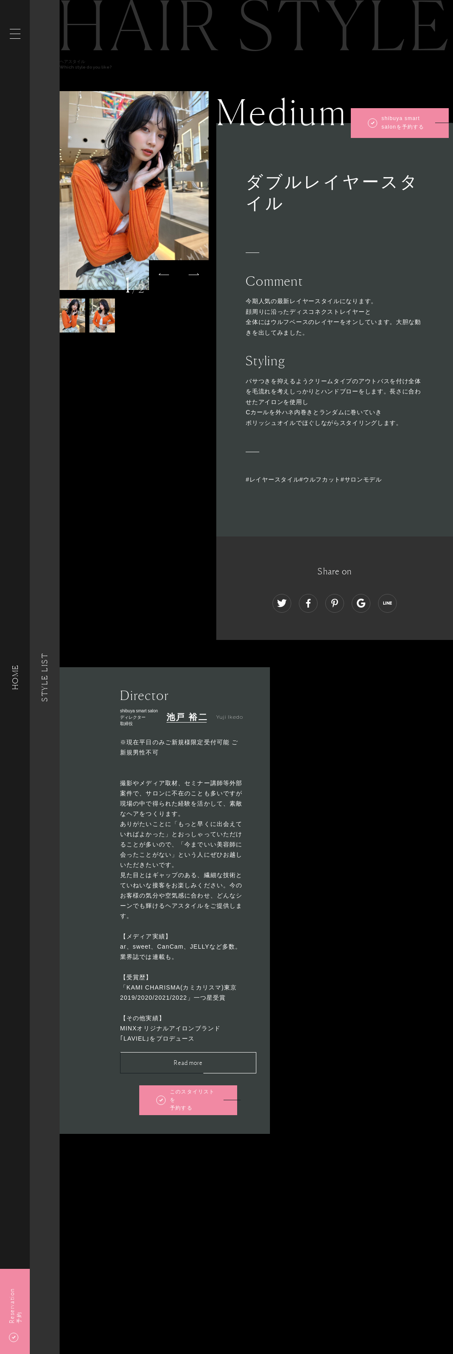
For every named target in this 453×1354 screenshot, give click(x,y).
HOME (15, 676)
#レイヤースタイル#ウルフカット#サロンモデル (313, 479)
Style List (44, 676)
